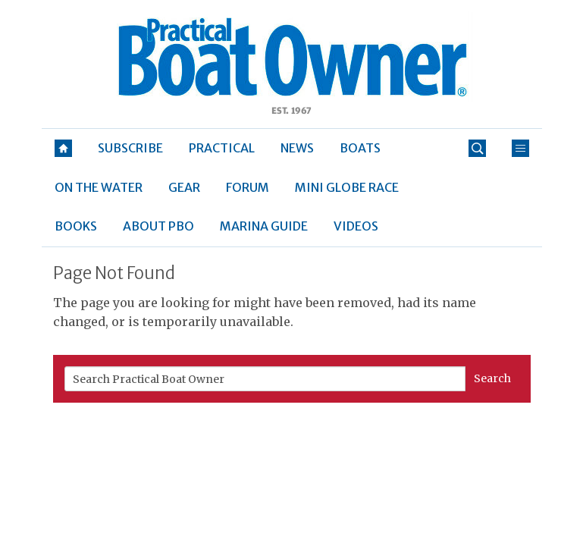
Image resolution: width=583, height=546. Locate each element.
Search (492, 378)
